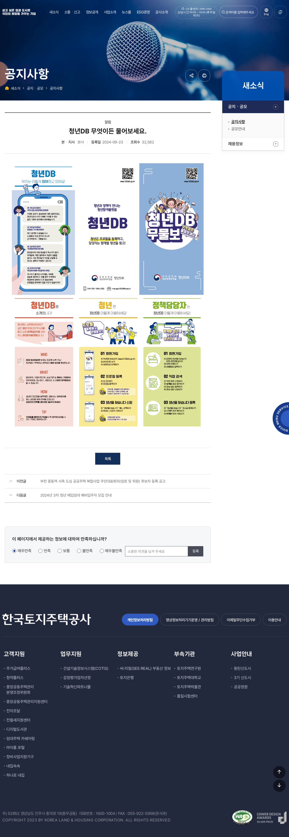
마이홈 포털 (15, 747)
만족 (47, 551)
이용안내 (274, 620)
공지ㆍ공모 (237, 106)
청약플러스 (14, 677)
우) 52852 (11, 813)
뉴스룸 (126, 12)
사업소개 (110, 12)
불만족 (87, 551)
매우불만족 (113, 551)
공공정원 (241, 687)
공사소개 (161, 12)
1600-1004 (105, 813)
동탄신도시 (242, 668)
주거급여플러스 (18, 668)
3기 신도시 (242, 677)
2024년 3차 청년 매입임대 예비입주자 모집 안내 (76, 495)
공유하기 (191, 75)
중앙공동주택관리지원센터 (26, 701)
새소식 (54, 12)
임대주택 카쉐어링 (20, 738)
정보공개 (92, 12)
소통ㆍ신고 (72, 12)
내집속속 (13, 766)
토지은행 (127, 677)
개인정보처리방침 (140, 620)
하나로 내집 (15, 775)
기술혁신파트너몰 (77, 687)
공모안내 (238, 129)
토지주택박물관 (189, 687)
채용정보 (235, 143)
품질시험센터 (187, 696)
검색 (223, 12)
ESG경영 (143, 12)
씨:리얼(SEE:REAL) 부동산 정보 (145, 668)
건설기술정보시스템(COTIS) (85, 668)
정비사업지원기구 (20, 756)
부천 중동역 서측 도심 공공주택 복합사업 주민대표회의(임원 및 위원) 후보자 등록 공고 (102, 481)
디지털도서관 (16, 729)
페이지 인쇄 (204, 75)
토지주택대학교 (189, 677)
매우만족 (24, 551)
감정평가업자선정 (77, 677)
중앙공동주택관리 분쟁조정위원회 (20, 690)
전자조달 (13, 711)
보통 (66, 551)
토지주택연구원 (189, 668)
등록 (195, 551)
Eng (266, 14)
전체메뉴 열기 (280, 12)
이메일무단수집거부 (241, 620)
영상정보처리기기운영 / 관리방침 (190, 620)
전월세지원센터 (18, 720)
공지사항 (238, 121)
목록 (108, 458)
